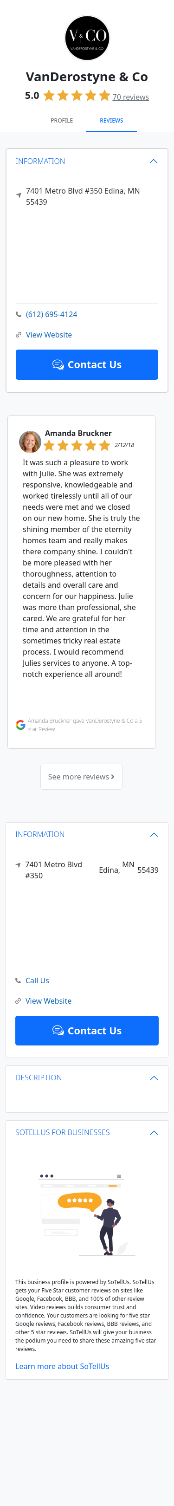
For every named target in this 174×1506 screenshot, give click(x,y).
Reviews (111, 120)
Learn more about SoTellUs (62, 1366)
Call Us (32, 980)
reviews (131, 97)
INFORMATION (40, 161)
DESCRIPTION (38, 1077)
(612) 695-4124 (46, 314)
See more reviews (81, 777)
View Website (44, 335)
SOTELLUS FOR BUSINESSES (62, 1132)
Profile (62, 120)
